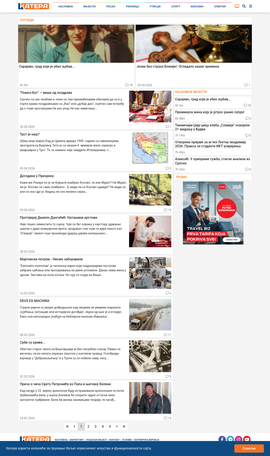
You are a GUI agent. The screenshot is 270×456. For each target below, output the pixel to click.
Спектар (220, 6)
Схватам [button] (249, 448)
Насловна (65, 6)
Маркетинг (77, 439)
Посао (110, 6)
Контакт (114, 439)
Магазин (197, 6)
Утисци (155, 6)
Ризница (132, 6)
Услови (127, 439)
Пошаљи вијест (96, 439)
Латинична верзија (146, 439)
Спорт (175, 6)
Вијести (90, 6)
